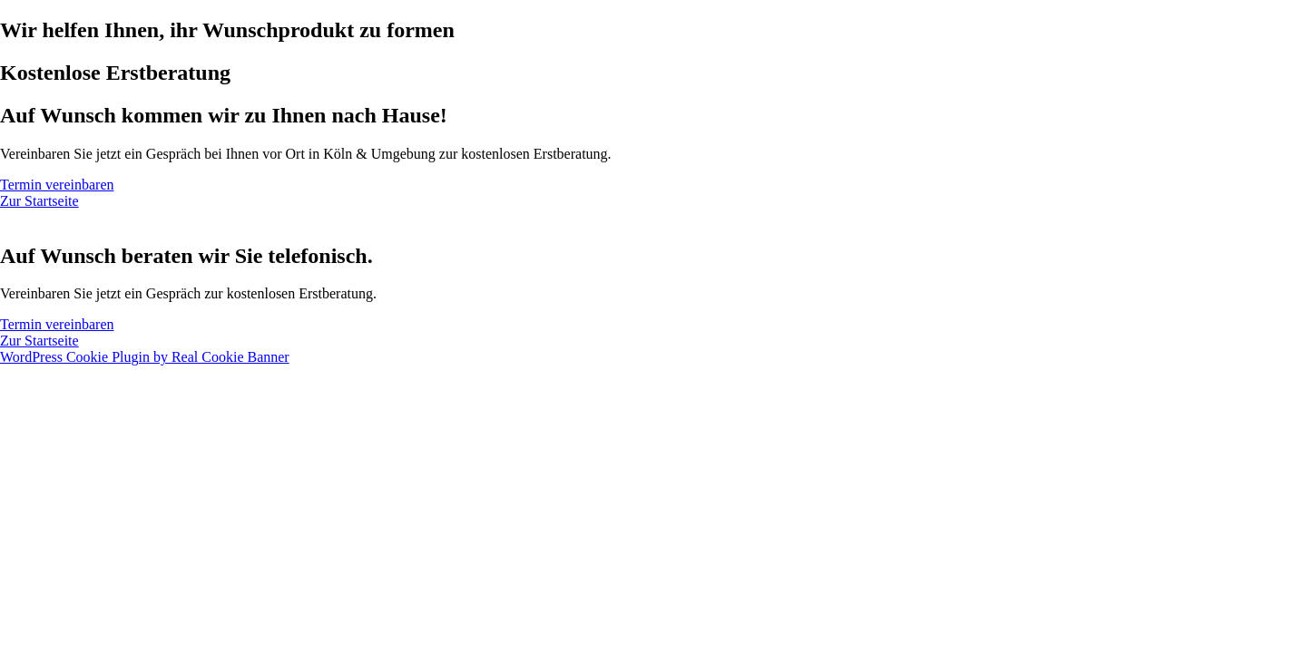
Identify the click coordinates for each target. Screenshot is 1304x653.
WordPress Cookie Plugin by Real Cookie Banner (144, 357)
